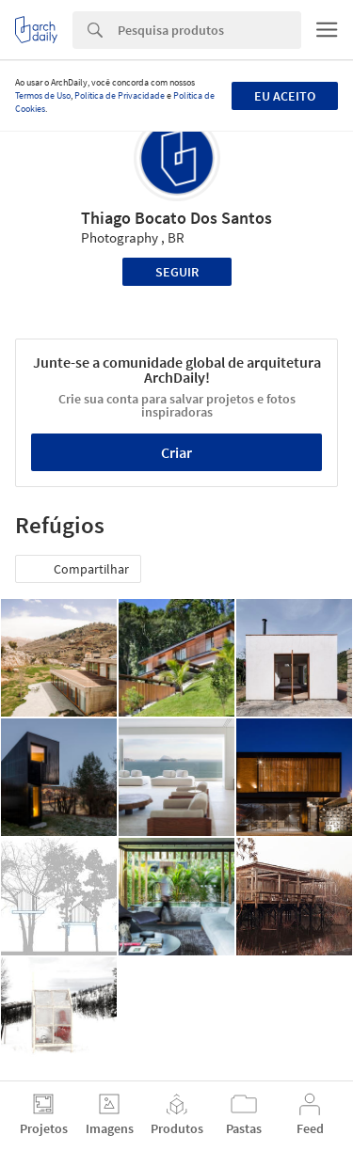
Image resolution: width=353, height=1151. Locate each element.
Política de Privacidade (119, 95)
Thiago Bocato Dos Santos (176, 218)
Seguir (177, 271)
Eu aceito (284, 95)
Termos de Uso (43, 95)
